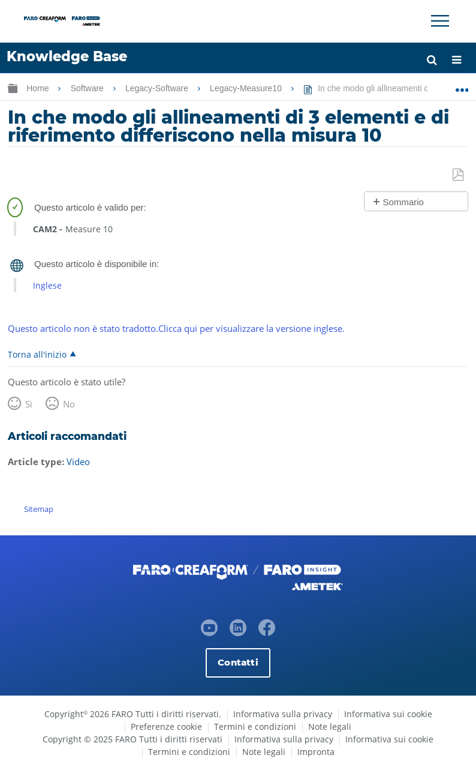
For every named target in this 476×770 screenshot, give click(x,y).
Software (88, 88)
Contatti (238, 662)
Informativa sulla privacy (282, 714)
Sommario (403, 202)
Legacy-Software (158, 88)
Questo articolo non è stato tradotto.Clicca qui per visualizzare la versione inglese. (176, 328)
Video (78, 462)
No (69, 404)
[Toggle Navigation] (440, 21)
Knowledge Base (67, 56)
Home (38, 88)
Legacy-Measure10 (247, 88)
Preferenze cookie (166, 726)
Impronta (316, 751)
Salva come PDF (459, 175)
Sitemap (38, 509)
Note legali (329, 726)
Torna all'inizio (37, 354)
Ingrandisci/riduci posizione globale (462, 86)
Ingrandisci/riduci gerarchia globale (12, 88)
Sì (28, 404)
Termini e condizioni (255, 726)
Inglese (47, 285)
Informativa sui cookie (388, 714)
